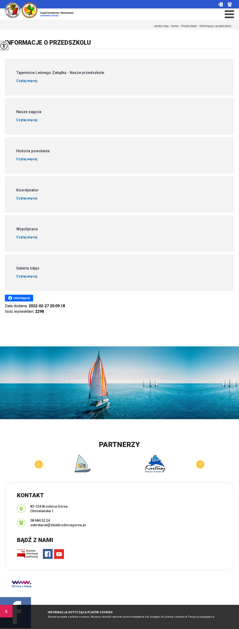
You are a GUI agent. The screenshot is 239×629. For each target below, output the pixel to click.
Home (174, 26)
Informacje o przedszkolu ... (215, 26)
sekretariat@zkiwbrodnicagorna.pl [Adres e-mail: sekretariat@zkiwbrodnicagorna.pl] (58, 525)
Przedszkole (187, 26)
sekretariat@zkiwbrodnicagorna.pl (220, 4)
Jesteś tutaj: (162, 26)
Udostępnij (19, 298)
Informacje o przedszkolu (48, 42)
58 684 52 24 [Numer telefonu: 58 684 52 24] (40, 520)
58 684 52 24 (230, 4)
